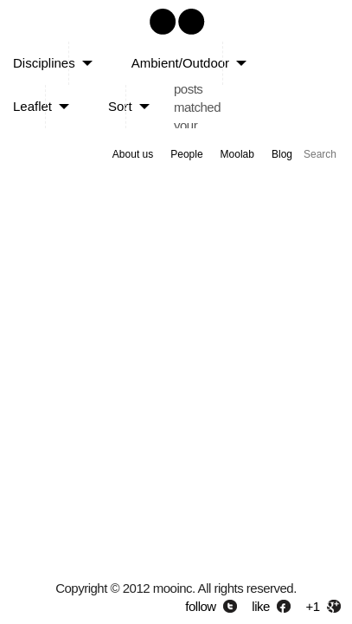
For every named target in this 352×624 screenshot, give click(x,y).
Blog (282, 154)
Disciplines (44, 62)
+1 (313, 606)
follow (200, 606)
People (186, 154)
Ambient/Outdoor (180, 62)
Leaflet (32, 106)
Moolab (237, 154)
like (261, 606)
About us (132, 154)
